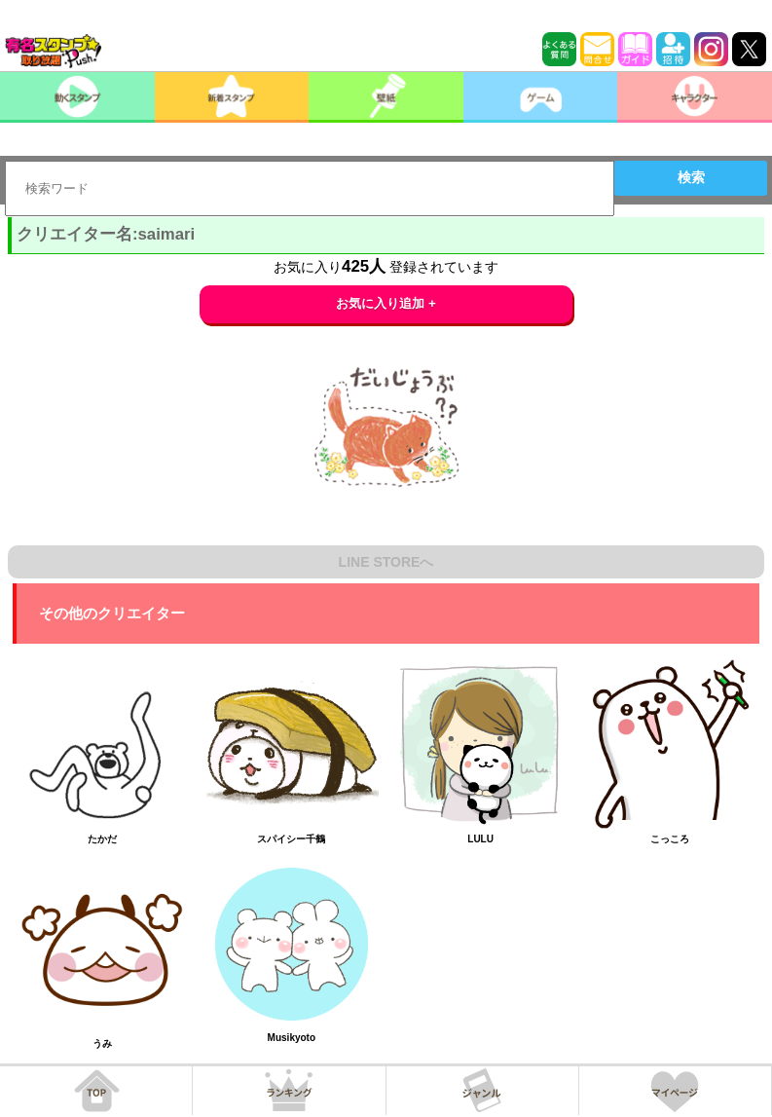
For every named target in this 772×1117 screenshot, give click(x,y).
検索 (691, 177)
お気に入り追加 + (386, 303)
